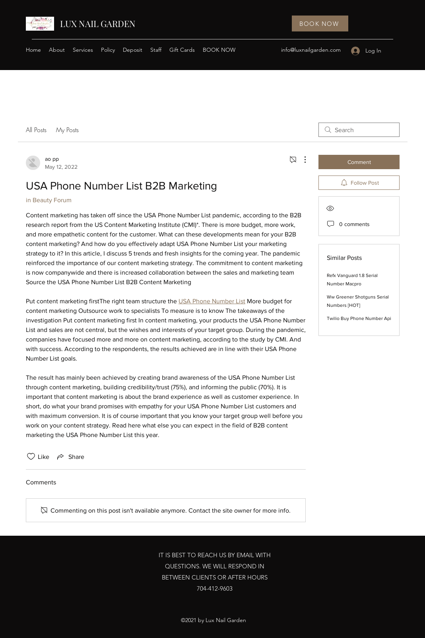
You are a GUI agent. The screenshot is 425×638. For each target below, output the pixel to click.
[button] (83, 50)
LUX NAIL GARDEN (98, 23)
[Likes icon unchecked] (31, 456)
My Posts (67, 129)
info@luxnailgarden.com (311, 49)
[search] (359, 130)
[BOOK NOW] (320, 23)
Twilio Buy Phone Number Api (359, 318)
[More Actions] (301, 159)
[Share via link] (70, 456)
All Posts (36, 129)
